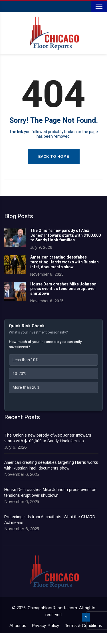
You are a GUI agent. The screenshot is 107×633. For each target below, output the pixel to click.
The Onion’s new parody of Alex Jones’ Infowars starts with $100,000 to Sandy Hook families (65, 235)
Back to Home (53, 156)
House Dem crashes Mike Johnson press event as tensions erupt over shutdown (63, 289)
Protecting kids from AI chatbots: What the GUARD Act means (49, 519)
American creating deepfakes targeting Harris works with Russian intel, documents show (64, 262)
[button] (53, 360)
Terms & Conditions (83, 625)
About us (17, 625)
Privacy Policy (45, 625)
